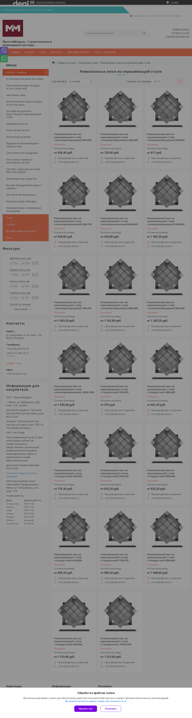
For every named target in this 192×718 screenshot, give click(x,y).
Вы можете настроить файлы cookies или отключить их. (94, 701)
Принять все (86, 708)
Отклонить (111, 708)
